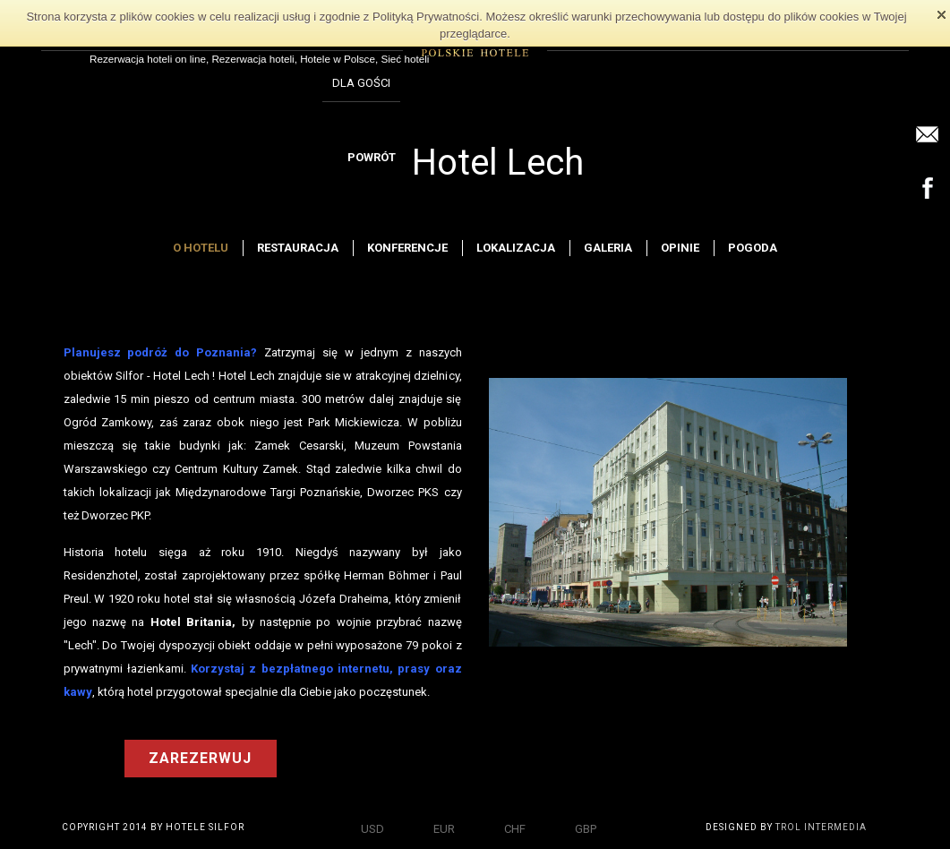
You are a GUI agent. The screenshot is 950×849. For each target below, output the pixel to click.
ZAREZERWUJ (200, 758)
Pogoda (752, 247)
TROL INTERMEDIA (821, 827)
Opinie (680, 247)
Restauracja (297, 247)
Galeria (608, 247)
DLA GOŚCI (361, 83)
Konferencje (407, 247)
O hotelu (200, 247)
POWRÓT (371, 157)
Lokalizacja (515, 247)
